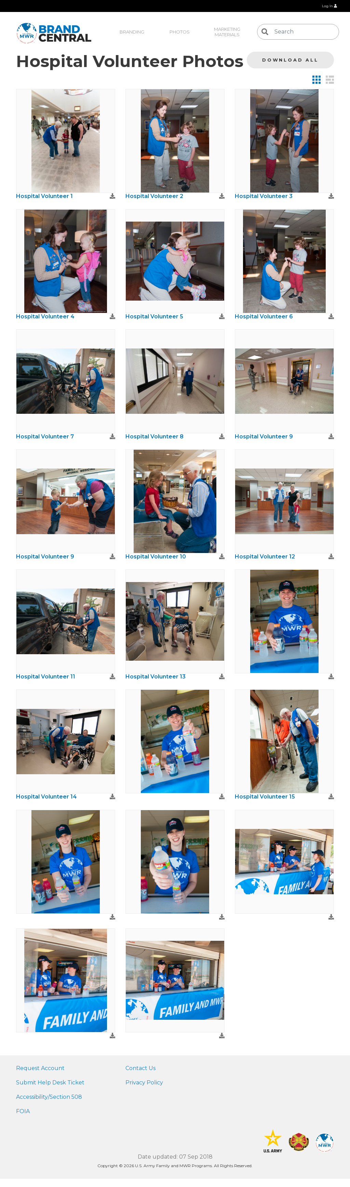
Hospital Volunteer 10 (155, 556)
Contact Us (140, 1068)
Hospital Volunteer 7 (45, 436)
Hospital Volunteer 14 (46, 796)
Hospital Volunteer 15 (265, 796)
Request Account (40, 1068)
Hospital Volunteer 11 (45, 676)
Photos (180, 32)
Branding (132, 32)
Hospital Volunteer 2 (154, 196)
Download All (290, 60)
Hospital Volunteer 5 (154, 316)
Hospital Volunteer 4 (45, 316)
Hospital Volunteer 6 (264, 316)
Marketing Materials (227, 31)
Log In (329, 6)
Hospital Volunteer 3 (264, 196)
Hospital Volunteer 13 (155, 676)
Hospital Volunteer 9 (264, 436)
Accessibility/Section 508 (49, 1097)
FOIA (23, 1111)
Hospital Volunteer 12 (265, 556)
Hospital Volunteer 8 (154, 436)
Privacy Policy (144, 1082)
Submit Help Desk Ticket (50, 1082)
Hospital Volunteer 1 (44, 196)
